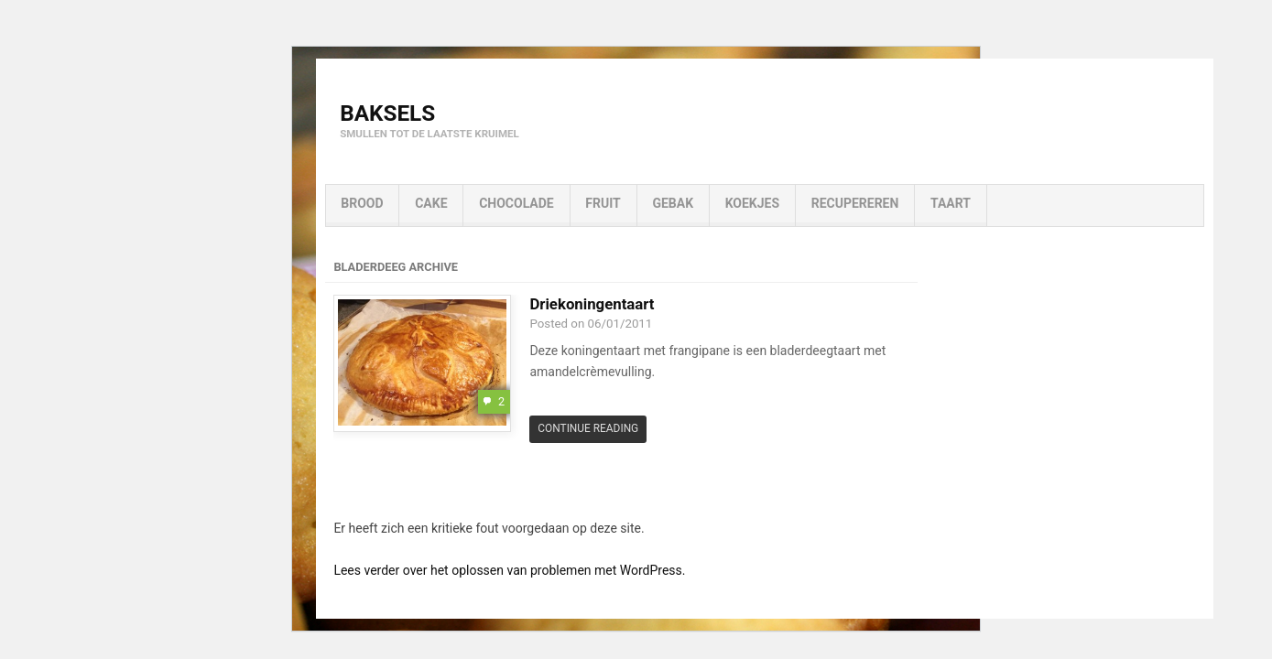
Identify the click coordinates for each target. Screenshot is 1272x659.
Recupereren (855, 203)
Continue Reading (588, 428)
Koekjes (752, 203)
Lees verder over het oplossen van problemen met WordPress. (509, 570)
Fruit (602, 203)
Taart (950, 203)
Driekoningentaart (591, 304)
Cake (431, 203)
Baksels (387, 113)
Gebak (672, 203)
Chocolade (516, 203)
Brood (362, 203)
